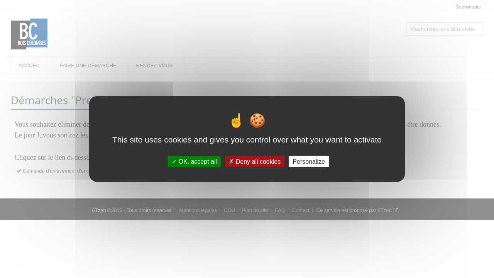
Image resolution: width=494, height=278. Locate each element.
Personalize (309, 161)
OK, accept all (194, 161)
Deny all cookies (255, 161)
